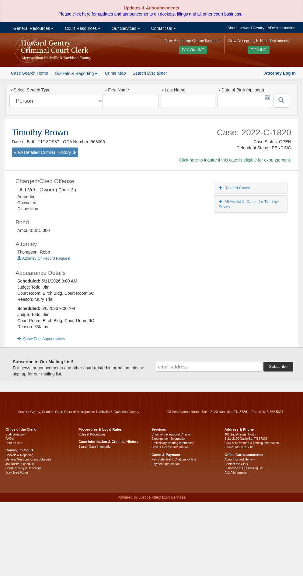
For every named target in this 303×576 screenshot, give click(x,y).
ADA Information (281, 28)
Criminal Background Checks (171, 434)
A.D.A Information (236, 472)
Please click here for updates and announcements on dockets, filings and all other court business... (151, 14)
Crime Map (115, 73)
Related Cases (234, 188)
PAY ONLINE (193, 50)
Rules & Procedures (92, 434)
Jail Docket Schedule (19, 464)
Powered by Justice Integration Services (151, 497)
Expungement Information (169, 438)
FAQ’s (9, 438)
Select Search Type (30, 89)
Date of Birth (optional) (241, 89)
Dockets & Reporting (19, 455)
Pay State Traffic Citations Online (174, 459)
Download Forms (17, 472)
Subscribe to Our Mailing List (244, 468)
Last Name (174, 89)
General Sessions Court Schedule (28, 459)
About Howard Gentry (246, 28)
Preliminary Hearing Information (173, 443)
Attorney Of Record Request (43, 258)
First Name (117, 89)
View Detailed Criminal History (45, 152)
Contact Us (163, 28)
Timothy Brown (40, 132)
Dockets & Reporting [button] (76, 73)
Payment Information (165, 464)
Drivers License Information (170, 447)
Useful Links (13, 443)
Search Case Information (95, 446)
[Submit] (281, 101)
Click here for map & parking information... (253, 443)
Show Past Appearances (41, 339)
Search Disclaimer (150, 73)
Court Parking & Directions (23, 468)
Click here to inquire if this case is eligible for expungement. (235, 160)
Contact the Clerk (236, 464)
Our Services (125, 28)
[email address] (209, 367)
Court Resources (82, 28)
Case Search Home (29, 73)
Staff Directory (15, 434)
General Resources (33, 28)
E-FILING (258, 50)
